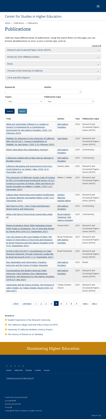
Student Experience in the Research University (29, 320)
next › (86, 304)
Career (47, 370)
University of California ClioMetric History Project (30, 329)
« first (16, 304)
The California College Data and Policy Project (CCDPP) (33, 324)
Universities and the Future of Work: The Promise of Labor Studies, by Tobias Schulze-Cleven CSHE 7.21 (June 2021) (30, 287)
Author (47, 87)
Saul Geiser (62, 138)
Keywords (10, 87)
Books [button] (10, 63)
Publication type (52, 96)
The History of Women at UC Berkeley (25, 334)
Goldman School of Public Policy (20, 378)
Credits (38, 370)
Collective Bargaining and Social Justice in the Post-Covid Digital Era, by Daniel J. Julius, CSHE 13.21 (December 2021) (29, 169)
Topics (8, 96)
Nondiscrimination (13, 404)
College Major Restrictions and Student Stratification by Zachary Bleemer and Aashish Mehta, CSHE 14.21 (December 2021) (30, 197)
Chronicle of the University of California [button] (25, 70)
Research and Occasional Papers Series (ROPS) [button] (29, 50)
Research (9, 316)
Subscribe (18, 370)
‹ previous (27, 304)
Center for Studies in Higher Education (33, 16)
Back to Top (96, 415)
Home (7, 23)
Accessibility (10, 401)
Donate (29, 370)
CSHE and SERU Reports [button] (18, 77)
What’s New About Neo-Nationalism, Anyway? (27, 149)
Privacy (8, 407)
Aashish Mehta (64, 200)
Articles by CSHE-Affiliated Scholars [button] (23, 56)
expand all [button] (96, 45)
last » (95, 304)
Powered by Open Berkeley (16, 397)
